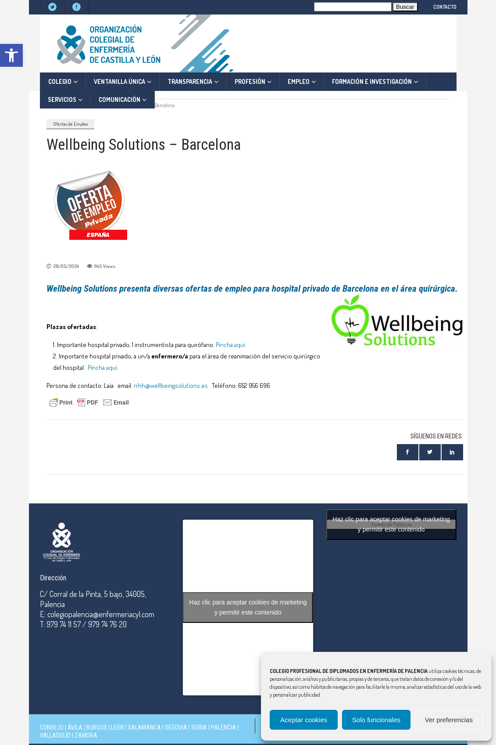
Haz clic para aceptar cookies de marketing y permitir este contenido (248, 607)
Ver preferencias (449, 719)
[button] (11, 55)
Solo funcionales (376, 719)
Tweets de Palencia (391, 524)
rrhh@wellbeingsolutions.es (171, 385)
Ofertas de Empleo (70, 124)
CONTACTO (445, 7)
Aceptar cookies (303, 719)
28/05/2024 (66, 266)
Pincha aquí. (231, 344)
